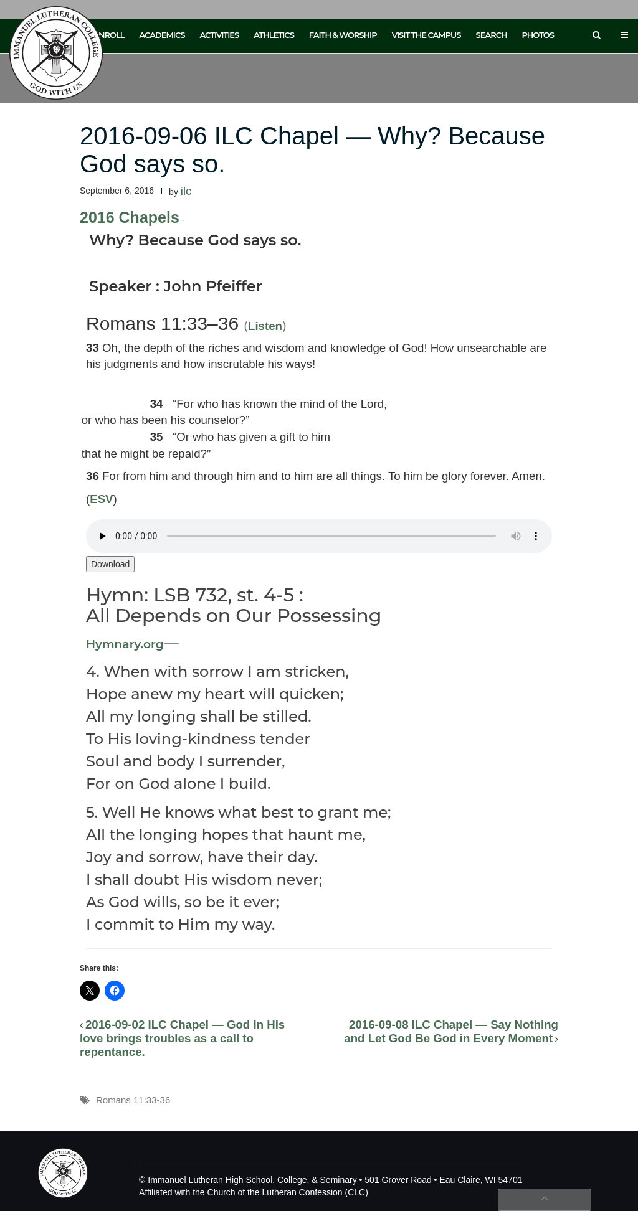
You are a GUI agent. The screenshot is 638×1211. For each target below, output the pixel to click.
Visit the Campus (426, 35)
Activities (219, 35)
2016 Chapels (129, 217)
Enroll (108, 35)
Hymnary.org (125, 644)
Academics (161, 35)
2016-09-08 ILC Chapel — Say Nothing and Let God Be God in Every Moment (451, 1031)
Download (110, 564)
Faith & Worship (343, 35)
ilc (186, 190)
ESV (101, 499)
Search (491, 35)
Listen (265, 325)
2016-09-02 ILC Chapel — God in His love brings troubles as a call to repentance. (182, 1038)
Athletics (274, 35)
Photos (538, 35)
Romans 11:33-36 (133, 1100)
